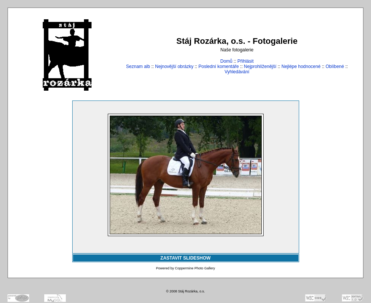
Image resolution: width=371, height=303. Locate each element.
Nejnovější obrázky (174, 66)
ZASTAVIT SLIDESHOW (185, 258)
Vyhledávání (237, 71)
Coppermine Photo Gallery (195, 268)
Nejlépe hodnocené (300, 66)
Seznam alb (138, 66)
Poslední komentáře (219, 66)
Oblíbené (335, 66)
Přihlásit (246, 61)
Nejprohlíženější (260, 66)
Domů (226, 61)
